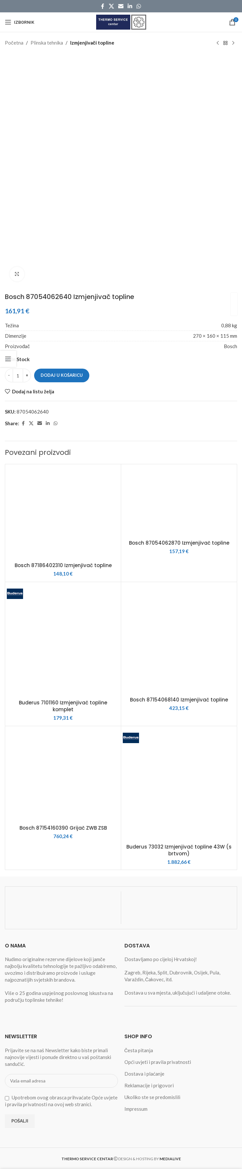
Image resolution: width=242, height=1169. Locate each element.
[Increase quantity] (27, 375)
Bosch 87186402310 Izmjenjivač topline (63, 565)
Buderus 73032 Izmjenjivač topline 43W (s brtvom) (179, 850)
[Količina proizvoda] (18, 375)
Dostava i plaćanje (144, 1074)
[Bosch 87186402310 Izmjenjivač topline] (63, 512)
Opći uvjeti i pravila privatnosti (157, 1062)
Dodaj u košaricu (62, 375)
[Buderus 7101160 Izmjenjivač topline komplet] (63, 640)
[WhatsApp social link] (138, 6)
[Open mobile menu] (20, 22)
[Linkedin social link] (130, 6)
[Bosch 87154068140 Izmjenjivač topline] (179, 638)
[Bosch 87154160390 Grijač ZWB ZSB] (63, 775)
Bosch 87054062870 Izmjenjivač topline (179, 542)
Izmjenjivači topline (92, 43)
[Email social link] (120, 6)
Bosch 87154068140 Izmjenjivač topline (179, 699)
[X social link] (111, 6)
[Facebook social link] (103, 6)
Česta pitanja (138, 1050)
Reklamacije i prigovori (149, 1085)
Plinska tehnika (47, 43)
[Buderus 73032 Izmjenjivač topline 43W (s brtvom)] (179, 784)
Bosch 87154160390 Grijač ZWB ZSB (63, 827)
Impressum (135, 1109)
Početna (14, 43)
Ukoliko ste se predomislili (152, 1097)
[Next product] (233, 43)
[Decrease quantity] (9, 375)
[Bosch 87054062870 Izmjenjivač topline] (179, 501)
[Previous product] (218, 43)
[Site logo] (121, 21)
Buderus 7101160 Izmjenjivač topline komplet (63, 706)
